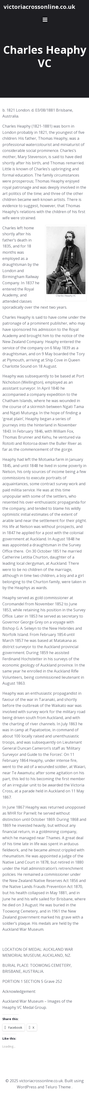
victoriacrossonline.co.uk (39, 7)
